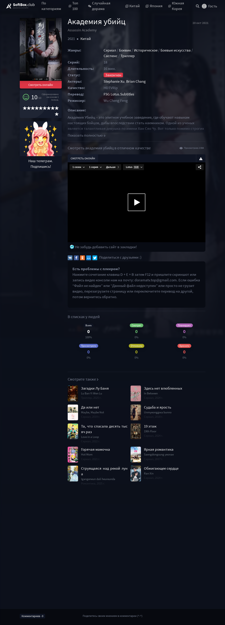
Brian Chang (136, 81)
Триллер (128, 56)
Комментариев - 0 (32, 616)
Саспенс (111, 56)
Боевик (125, 50)
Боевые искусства (176, 50)
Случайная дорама (99, 6)
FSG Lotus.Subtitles (119, 94)
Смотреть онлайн (40, 85)
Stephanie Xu (114, 81)
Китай (85, 38)
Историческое (146, 50)
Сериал (110, 50)
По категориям (51, 6)
